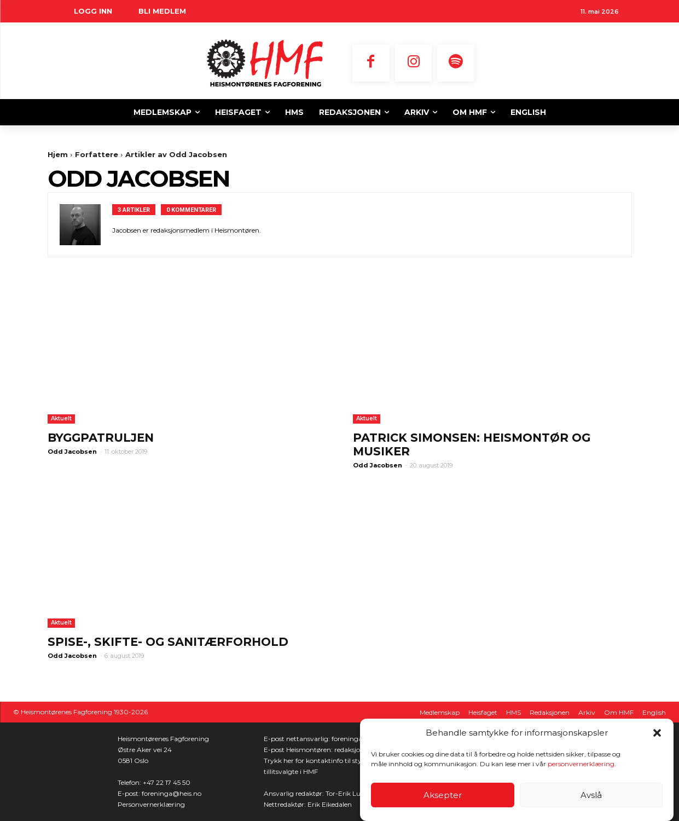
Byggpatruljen (101, 437)
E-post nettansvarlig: (298, 739)
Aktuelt (61, 418)
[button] (657, 733)
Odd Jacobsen (72, 451)
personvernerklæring (581, 764)
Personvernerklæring (151, 804)
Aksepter (442, 795)
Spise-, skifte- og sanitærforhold (168, 642)
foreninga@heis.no (171, 793)
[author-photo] (86, 224)
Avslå (591, 795)
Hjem (58, 154)
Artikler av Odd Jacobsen (176, 154)
